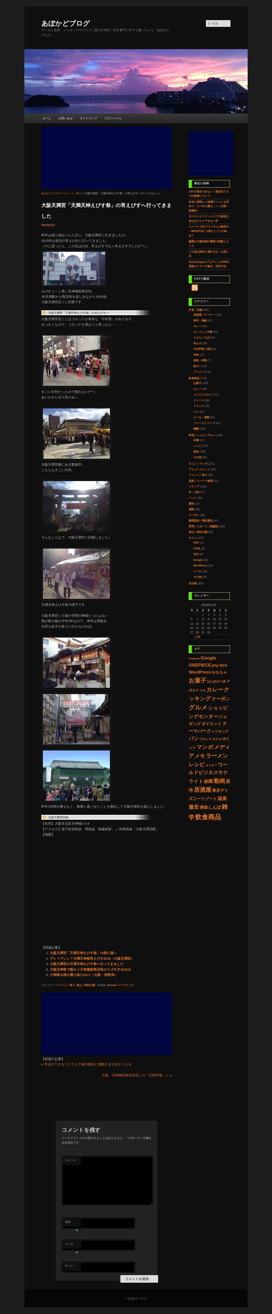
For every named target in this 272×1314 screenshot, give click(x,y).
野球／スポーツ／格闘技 (203, 526)
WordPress (200, 565)
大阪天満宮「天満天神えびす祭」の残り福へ (83, 953)
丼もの (197, 343)
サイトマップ (88, 118)
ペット (193, 497)
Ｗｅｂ (193, 537)
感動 (191, 509)
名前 (71, 1223)
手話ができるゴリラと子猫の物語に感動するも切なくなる (87, 1064)
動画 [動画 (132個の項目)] (219, 781)
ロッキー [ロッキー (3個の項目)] (211, 765)
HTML (197, 548)
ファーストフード (204, 423)
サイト (69, 1266)
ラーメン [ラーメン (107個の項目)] (217, 756)
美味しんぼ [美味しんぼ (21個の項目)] (210, 807)
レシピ (197, 446)
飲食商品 (194, 378)
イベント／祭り (65, 985)
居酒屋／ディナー (204, 314)
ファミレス (200, 371)
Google (198, 560)
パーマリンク (126, 985)
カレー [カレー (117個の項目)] (215, 690)
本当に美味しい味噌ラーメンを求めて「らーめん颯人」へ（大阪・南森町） (209, 206)
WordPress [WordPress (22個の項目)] (200, 672)
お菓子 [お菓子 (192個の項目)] (197, 680)
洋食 (196, 354)
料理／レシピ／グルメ (202, 435)
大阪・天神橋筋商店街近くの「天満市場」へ (135, 1075)
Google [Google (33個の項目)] (208, 657)
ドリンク (198, 406)
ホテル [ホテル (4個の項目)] (217, 739)
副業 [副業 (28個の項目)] (208, 781)
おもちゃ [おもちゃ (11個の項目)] (219, 672)
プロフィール (113, 118)
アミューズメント (199, 469)
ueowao (112, 985)
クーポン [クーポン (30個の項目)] (221, 698)
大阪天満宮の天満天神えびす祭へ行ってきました (86, 964)
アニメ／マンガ (198, 463)
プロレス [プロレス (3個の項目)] (205, 739)
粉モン (197, 366)
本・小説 (194, 492)
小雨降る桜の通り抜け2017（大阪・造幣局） (83, 975)
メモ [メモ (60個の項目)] (200, 756)
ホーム (46, 118)
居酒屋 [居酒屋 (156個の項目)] (202, 790)
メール (71, 1245)
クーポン (194, 515)
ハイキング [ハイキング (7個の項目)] (220, 731)
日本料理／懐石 (202, 349)
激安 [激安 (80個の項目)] (194, 807)
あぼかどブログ (65, 23)
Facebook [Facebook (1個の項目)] (194, 658)
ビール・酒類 (201, 417)
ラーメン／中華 (202, 332)
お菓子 (197, 383)
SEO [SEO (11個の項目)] (223, 665)
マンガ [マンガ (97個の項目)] (205, 747)
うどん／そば (201, 337)
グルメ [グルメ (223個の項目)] (198, 707)
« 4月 (197, 636)
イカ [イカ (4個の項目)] (202, 690)
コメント (70, 1160)
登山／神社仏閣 (85, 985)
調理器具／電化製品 (201, 520)
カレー (197, 326)
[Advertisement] (106, 158)
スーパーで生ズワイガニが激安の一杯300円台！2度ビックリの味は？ (209, 231)
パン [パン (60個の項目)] (194, 738)
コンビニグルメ (202, 394)
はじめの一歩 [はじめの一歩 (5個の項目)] (216, 681)
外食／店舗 (195, 309)
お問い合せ (65, 118)
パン (196, 411)
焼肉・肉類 (200, 360)
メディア (194, 486)
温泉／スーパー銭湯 (201, 480)
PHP (196, 542)
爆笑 (191, 503)
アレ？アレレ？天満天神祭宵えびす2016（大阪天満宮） (92, 958)
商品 (196, 451)
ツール (197, 571)
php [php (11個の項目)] (215, 665)
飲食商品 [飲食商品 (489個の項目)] (208, 817)
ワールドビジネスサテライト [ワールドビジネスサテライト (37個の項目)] (208, 773)
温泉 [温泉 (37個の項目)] (222, 798)
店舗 (196, 440)
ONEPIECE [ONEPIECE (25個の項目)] (200, 665)
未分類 (193, 583)
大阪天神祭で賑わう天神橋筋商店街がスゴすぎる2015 (90, 969)
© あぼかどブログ (136, 1298)
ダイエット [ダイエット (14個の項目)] (211, 724)
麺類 (196, 428)
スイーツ (198, 400)
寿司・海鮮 (200, 320)
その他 (197, 457)
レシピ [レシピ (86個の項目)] (197, 764)
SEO (196, 554)
